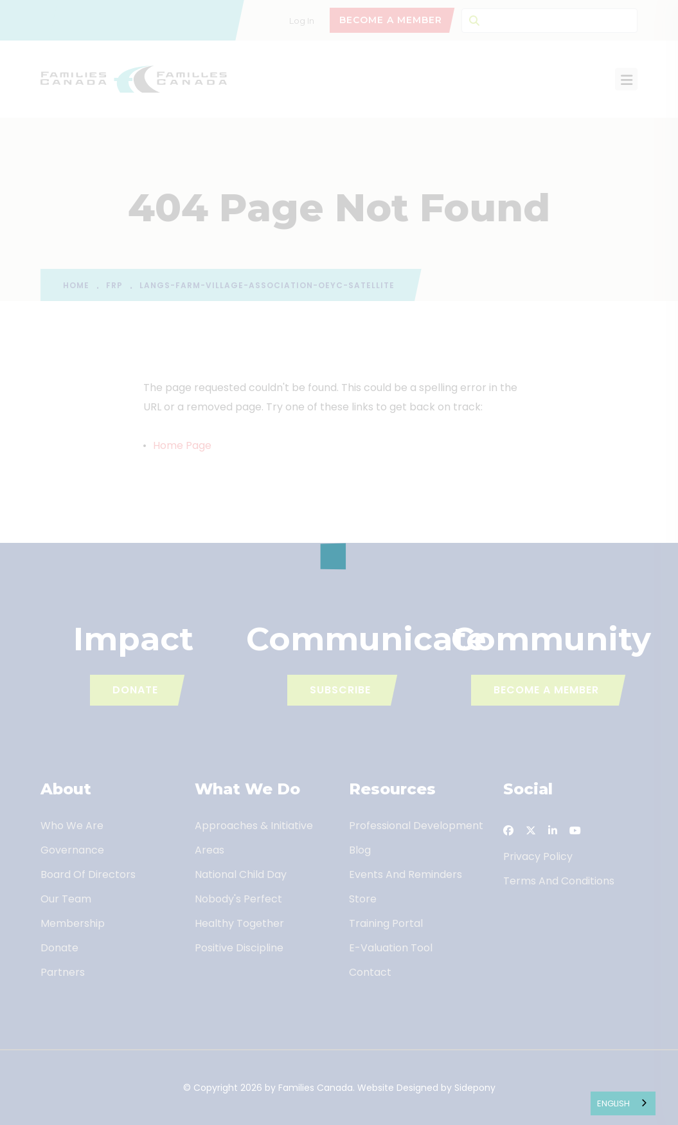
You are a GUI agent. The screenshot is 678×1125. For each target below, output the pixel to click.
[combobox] (623, 1103)
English (613, 1103)
